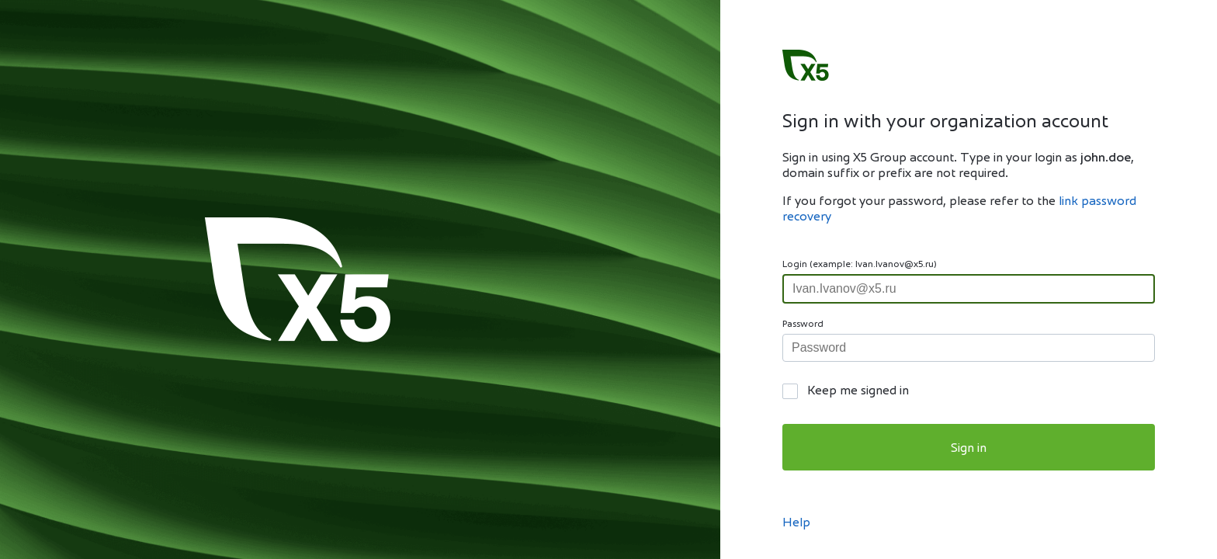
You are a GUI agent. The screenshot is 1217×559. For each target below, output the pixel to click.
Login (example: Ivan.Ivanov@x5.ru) (859, 264)
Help (796, 523)
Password (802, 324)
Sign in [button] (968, 449)
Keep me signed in (858, 391)
